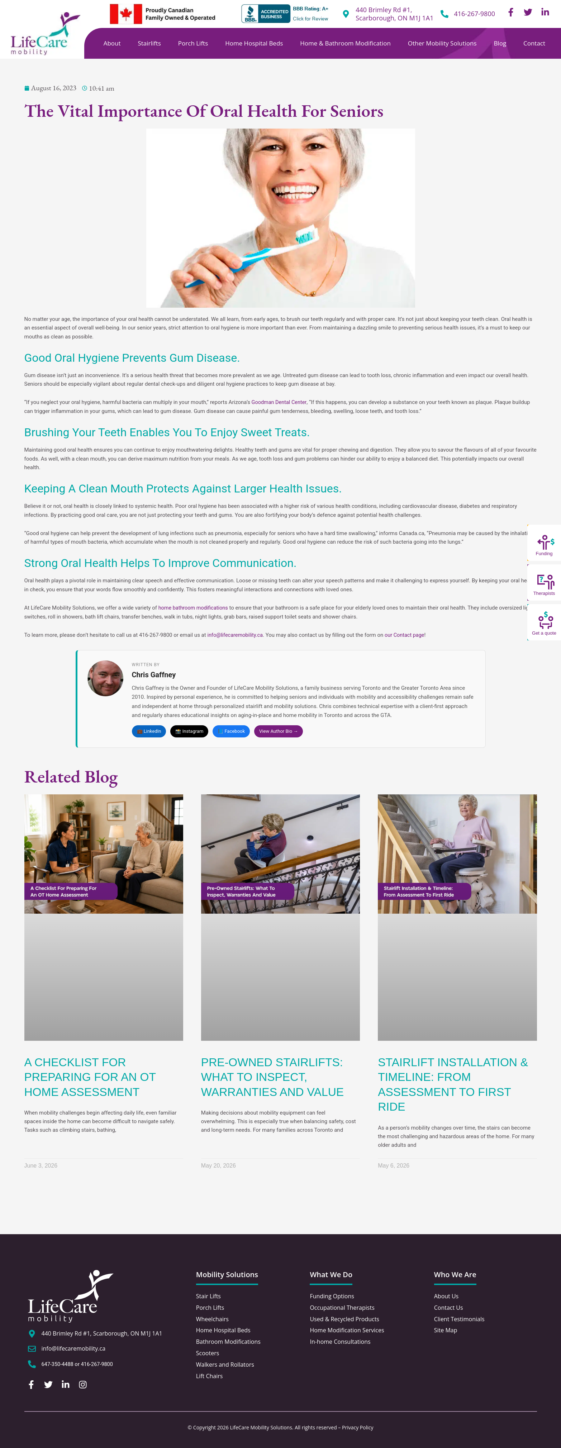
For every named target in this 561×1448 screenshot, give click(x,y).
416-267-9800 (474, 13)
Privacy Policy (357, 1427)
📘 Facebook (231, 731)
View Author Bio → (278, 731)
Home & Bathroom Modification (345, 43)
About (112, 43)
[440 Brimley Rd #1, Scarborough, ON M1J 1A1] (32, 1334)
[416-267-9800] (444, 14)
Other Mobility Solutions (442, 43)
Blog (500, 43)
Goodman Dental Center (280, 402)
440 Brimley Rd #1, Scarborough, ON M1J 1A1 (394, 13)
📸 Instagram (189, 731)
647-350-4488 (58, 1365)
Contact (534, 43)
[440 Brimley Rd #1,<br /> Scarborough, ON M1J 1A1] (346, 14)
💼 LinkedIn (149, 731)
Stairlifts (149, 43)
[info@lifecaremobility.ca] (32, 1349)
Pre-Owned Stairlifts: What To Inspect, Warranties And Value (272, 1077)
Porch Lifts (193, 43)
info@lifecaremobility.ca (236, 634)
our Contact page (407, 634)
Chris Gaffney (154, 675)
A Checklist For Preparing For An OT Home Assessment (90, 1077)
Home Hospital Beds (254, 43)
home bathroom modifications (194, 608)
